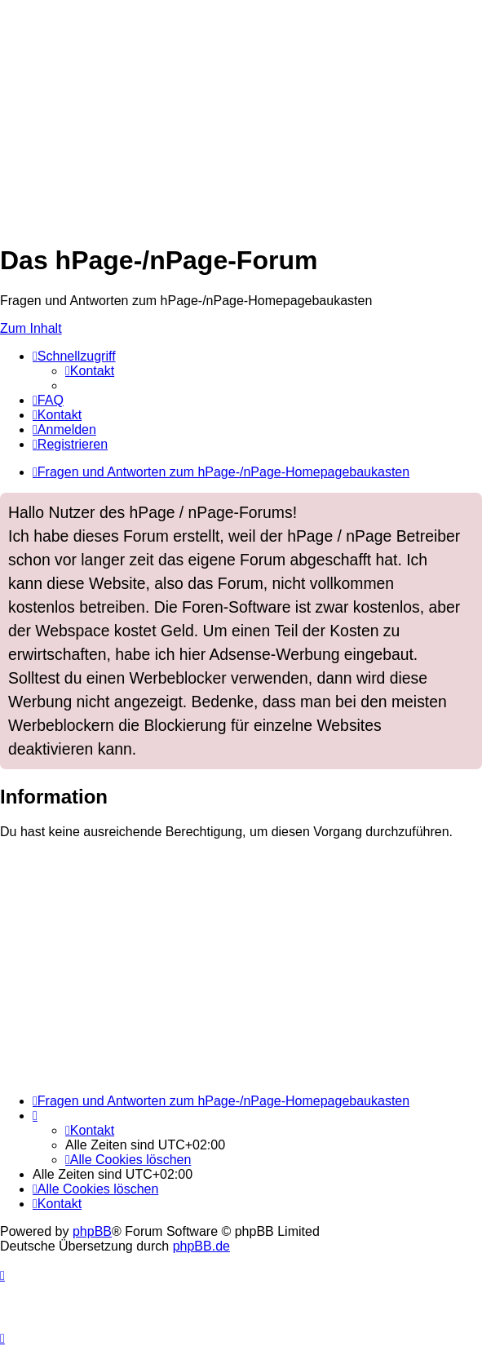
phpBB (92, 1231)
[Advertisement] (241, 114)
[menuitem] (89, 371)
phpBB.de (201, 1246)
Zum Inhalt (31, 328)
